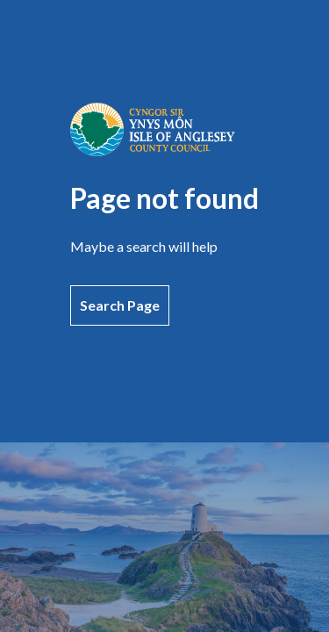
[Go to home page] (152, 150)
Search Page (120, 305)
